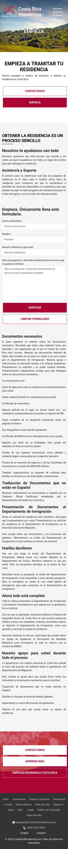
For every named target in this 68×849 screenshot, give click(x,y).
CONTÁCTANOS (35, 91)
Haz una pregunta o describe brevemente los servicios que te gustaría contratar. (33, 262)
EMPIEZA (35, 102)
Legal (30, 809)
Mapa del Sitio (34, 815)
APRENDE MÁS (35, 761)
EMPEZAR (35, 307)
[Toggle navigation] (57, 12)
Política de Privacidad (48, 809)
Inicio (6, 799)
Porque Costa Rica (39, 799)
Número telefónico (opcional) (17, 247)
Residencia (59, 799)
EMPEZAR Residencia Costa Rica (34, 772)
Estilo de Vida (42, 804)
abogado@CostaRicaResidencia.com (34, 822)
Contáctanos (19, 799)
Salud (11, 809)
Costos (8, 804)
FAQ (21, 809)
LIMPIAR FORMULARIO (35, 319)
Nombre (6, 234)
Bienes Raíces (23, 804)
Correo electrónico (12, 221)
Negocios (58, 804)
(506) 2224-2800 (34, 827)
